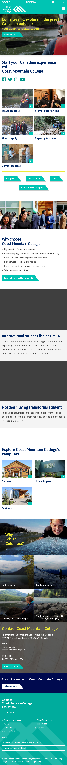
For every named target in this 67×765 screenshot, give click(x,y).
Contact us (10, 712)
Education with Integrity (32, 187)
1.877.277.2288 (9, 707)
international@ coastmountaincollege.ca (13, 648)
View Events (11, 686)
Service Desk (9, 731)
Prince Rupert (43, 481)
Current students (11, 165)
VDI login (7, 727)
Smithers (7, 508)
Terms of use (48, 759)
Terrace (6, 481)
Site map (58, 759)
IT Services (42, 724)
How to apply (9, 138)
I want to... (31, 2)
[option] (33, 34)
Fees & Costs (34, 178)
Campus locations (12, 720)
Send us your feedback (15, 748)
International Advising (46, 110)
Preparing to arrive (45, 138)
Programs (10, 178)
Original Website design (12, 761)
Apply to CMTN (11, 34)
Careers (40, 727)
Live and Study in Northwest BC (18, 278)
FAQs (55, 178)
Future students (11, 110)
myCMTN (6, 2)
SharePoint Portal (45, 720)
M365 (6, 724)
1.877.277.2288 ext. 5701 (13, 659)
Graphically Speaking (32, 761)
